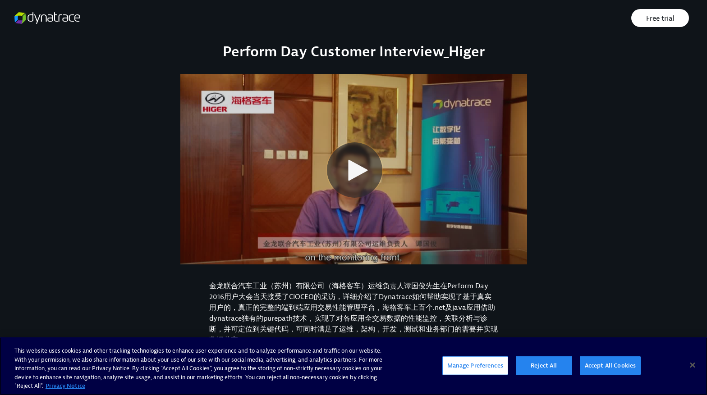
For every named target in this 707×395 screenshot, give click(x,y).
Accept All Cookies (610, 365)
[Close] (692, 365)
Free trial (660, 18)
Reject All (544, 365)
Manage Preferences (475, 365)
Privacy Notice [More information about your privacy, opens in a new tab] (65, 386)
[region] (353, 366)
